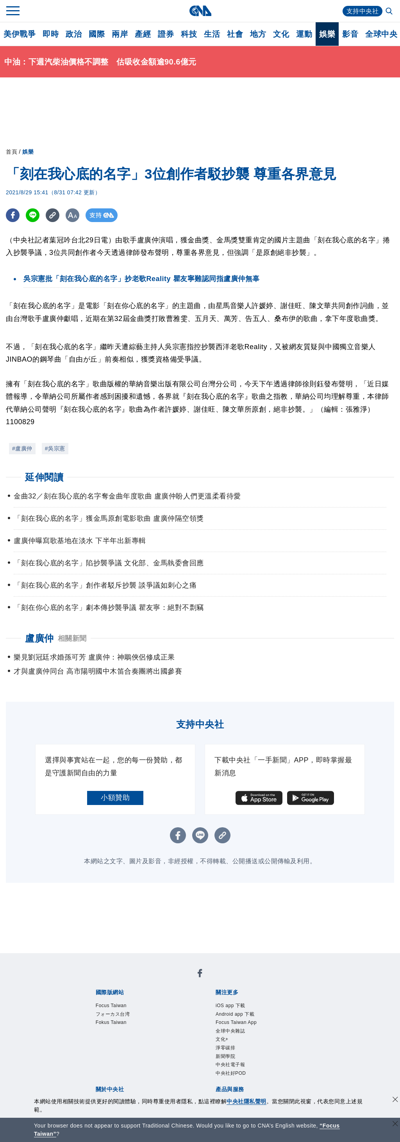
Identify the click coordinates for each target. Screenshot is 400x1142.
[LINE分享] (32, 215)
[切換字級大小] (72, 215)
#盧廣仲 (22, 448)
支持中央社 (362, 11)
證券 (166, 34)
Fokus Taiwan (111, 1022)
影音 (350, 34)
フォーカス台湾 (113, 1014)
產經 (143, 34)
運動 (304, 34)
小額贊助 (115, 797)
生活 (212, 34)
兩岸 (120, 34)
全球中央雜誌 (230, 1031)
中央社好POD (231, 1073)
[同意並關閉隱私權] (395, 1100)
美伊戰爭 (20, 34)
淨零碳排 (225, 1048)
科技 (189, 34)
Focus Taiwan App (236, 1022)
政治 (74, 34)
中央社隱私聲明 (246, 1101)
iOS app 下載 (230, 1005)
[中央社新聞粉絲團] (200, 974)
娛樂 (327, 34)
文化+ (222, 1039)
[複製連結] (52, 215)
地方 (258, 34)
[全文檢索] (390, 11)
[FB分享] (13, 215)
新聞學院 (225, 1056)
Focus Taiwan (111, 1005)
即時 (51, 34)
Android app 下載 (235, 1014)
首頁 (11, 152)
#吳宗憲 (55, 448)
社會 (235, 34)
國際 (97, 34)
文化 (281, 34)
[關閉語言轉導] (395, 1124)
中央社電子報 (230, 1064)
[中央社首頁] (200, 11)
